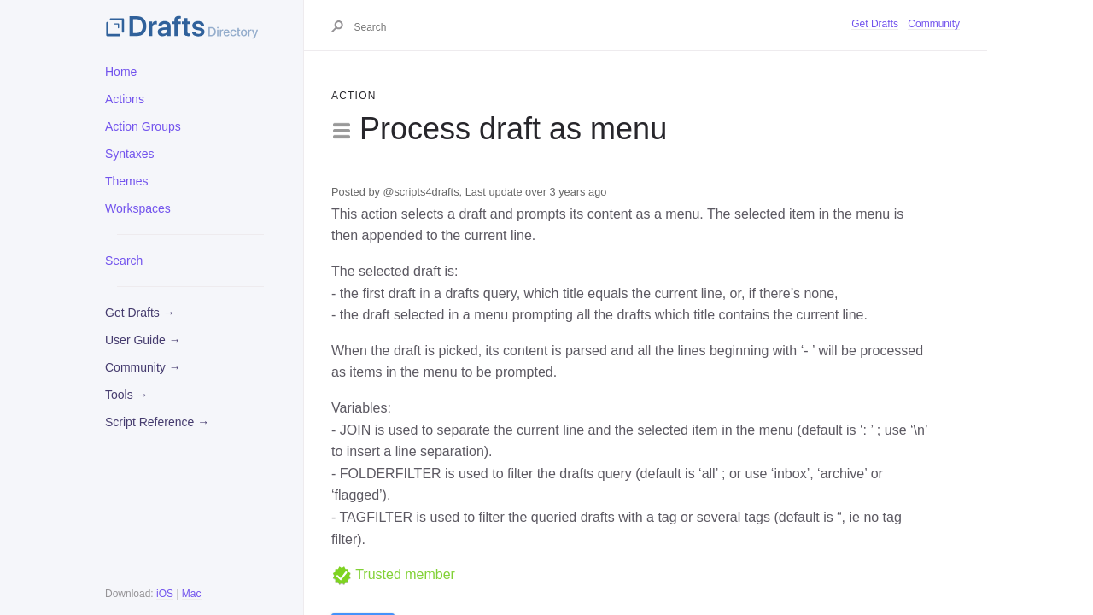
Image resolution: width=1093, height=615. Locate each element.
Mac (192, 594)
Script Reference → (157, 422)
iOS (164, 594)
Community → (143, 367)
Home (121, 72)
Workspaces (138, 208)
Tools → (127, 394)
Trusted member (393, 574)
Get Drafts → (140, 312)
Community (934, 24)
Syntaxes (130, 154)
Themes (127, 181)
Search (124, 260)
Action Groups (143, 126)
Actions (124, 99)
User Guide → (143, 340)
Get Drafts (874, 24)
